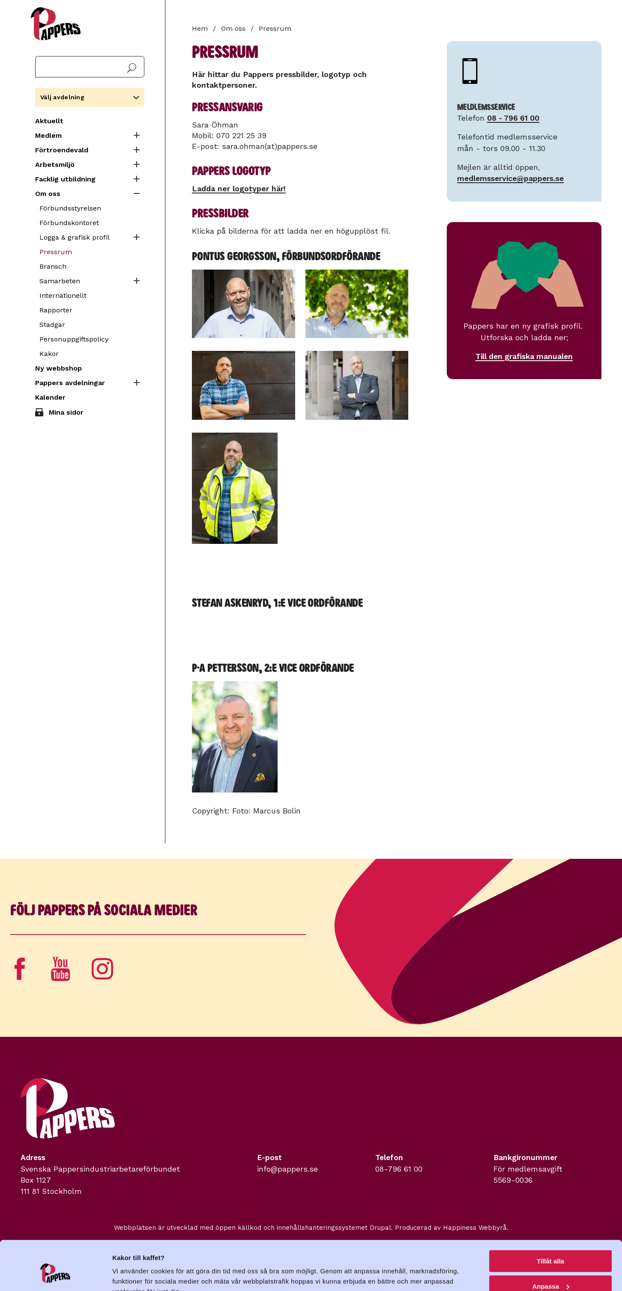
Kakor (49, 354)
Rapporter (55, 310)
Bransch (52, 266)
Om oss (47, 194)
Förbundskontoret (69, 223)
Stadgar (52, 325)
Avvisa (550, 1269)
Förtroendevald (61, 150)
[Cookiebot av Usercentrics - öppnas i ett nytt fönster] (55, 1274)
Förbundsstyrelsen (70, 208)
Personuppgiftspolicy (73, 339)
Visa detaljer (131, 1273)
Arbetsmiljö (55, 164)
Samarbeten (59, 281)
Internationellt (63, 295)
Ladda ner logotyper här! (239, 188)
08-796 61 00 (398, 1169)
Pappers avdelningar (70, 383)
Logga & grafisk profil (74, 237)
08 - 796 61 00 (513, 118)
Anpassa (550, 1245)
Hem (200, 28)
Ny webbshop (58, 368)
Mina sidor (66, 412)
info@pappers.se (287, 1169)
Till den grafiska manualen (524, 356)
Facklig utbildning (65, 179)
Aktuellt (49, 121)
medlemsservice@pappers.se (510, 178)
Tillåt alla (550, 1219)
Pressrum (55, 252)
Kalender (50, 397)
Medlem (48, 135)
